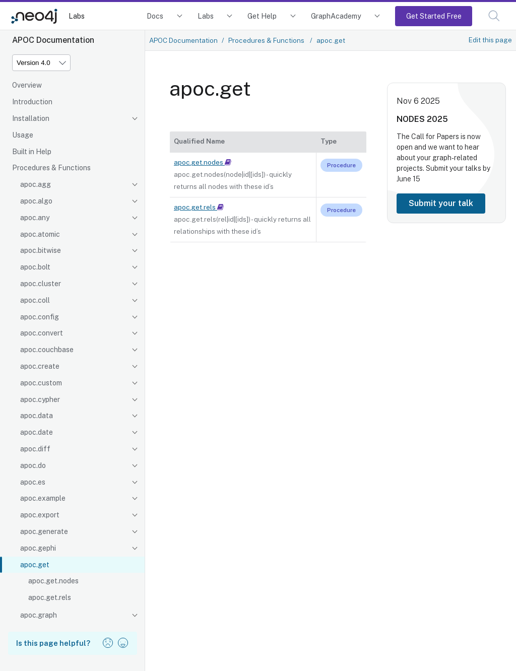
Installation (30, 118)
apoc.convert (41, 333)
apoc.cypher (40, 399)
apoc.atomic (40, 234)
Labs (77, 16)
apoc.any (34, 218)
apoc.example (43, 498)
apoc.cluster (40, 284)
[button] (494, 16)
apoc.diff (35, 449)
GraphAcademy (336, 16)
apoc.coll (35, 300)
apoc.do (33, 465)
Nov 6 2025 (418, 101)
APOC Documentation (183, 40)
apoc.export (39, 515)
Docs (155, 16)
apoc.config (39, 317)
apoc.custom (41, 383)
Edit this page (490, 40)
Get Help (262, 16)
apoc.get (34, 565)
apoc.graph (38, 615)
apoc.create (39, 366)
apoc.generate (44, 531)
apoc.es (32, 482)
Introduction (32, 102)
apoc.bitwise (40, 250)
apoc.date (36, 432)
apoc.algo (36, 201)
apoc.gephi (38, 548)
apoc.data (36, 416)
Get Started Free (434, 16)
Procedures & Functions (51, 168)
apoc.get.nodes (53, 581)
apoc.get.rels (49, 597)
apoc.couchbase (47, 350)
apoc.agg (35, 184)
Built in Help (31, 152)
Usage (22, 135)
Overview (27, 85)
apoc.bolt (35, 267)
